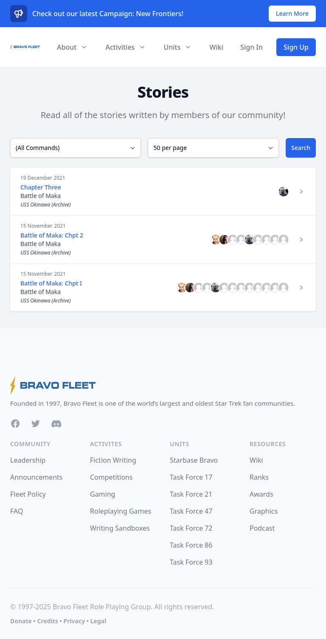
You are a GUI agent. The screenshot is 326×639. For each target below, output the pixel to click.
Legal (98, 621)
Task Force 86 (191, 545)
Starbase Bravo (194, 460)
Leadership (27, 460)
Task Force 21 (191, 494)
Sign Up (296, 47)
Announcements (36, 477)
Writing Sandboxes (120, 528)
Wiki (216, 47)
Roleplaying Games (120, 511)
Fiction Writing (113, 460)
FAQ (16, 511)
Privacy (74, 621)
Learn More (292, 13)
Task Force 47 (191, 511)
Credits (47, 621)
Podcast (262, 528)
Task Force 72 (191, 528)
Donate (21, 621)
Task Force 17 (191, 477)
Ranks (259, 477)
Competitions (111, 477)
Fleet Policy (28, 494)
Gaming (102, 494)
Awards (261, 494)
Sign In (251, 47)
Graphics (264, 511)
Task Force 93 (191, 562)
